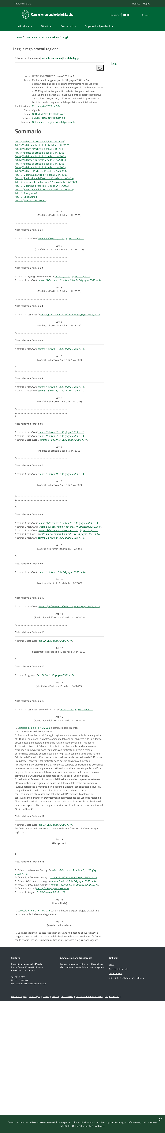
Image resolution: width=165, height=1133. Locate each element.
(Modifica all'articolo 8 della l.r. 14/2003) (59, 502)
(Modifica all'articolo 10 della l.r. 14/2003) (59, 616)
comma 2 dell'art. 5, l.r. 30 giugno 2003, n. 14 (62, 437)
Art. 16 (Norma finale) (27, 217)
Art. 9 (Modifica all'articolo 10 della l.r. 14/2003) (41, 188)
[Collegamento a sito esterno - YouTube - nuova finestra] (118, 15)
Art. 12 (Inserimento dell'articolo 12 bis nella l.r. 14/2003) (47, 201)
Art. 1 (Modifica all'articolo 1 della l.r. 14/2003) (41, 155)
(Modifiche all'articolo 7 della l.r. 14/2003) (59, 447)
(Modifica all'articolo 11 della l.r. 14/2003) (59, 654)
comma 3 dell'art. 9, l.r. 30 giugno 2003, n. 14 (62, 605)
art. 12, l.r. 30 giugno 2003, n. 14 (57, 720)
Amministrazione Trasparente (77, 1086)
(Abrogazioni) (59, 953)
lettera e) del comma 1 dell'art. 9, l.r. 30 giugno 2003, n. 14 (70, 597)
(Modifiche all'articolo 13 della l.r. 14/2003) (59, 768)
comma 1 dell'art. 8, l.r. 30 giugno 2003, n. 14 (62, 530)
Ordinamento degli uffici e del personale (55, 134)
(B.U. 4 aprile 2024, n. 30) (47, 116)
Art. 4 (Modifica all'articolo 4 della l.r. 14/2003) (41, 167)
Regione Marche (23, 3)
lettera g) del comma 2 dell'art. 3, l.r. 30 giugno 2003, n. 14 (72, 352)
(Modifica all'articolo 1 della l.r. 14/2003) (59, 236)
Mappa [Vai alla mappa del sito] (146, 4)
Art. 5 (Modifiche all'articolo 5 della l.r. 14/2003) (41, 171)
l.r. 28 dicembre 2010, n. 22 (52, 1010)
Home (19, 37)
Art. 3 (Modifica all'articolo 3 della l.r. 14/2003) (41, 163)
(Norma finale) (59, 1020)
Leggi (114, 65)
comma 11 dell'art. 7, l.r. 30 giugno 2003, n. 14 (65, 492)
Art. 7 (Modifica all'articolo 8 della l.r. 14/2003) (41, 180)
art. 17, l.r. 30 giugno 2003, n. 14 (57, 934)
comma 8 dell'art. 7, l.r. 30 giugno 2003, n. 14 (62, 488)
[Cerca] (147, 15)
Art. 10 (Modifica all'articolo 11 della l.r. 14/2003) (42, 192)
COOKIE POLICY (70, 1126)
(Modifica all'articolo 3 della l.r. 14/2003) (59, 324)
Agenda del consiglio (119, 1098)
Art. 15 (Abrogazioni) (26, 213)
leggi (67, 37)
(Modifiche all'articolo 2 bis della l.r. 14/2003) (59, 274)
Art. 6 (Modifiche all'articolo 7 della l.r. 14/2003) (41, 176)
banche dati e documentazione (43, 37)
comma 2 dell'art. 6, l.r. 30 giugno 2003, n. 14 (76, 993)
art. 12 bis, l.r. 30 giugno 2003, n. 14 (57, 758)
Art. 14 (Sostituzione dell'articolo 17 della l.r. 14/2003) (45, 209)
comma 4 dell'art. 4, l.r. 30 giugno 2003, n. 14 (62, 390)
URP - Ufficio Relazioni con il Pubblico (128, 1108)
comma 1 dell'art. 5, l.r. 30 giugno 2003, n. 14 (62, 433)
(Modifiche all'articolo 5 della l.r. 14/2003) (59, 401)
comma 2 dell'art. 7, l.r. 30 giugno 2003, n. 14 (76, 997)
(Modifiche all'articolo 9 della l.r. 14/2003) (59, 540)
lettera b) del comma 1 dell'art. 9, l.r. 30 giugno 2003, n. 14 (70, 585)
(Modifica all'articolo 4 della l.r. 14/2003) (59, 363)
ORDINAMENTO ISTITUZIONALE (50, 125)
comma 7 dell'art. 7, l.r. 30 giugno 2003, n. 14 (62, 483)
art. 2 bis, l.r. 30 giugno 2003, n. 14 (74, 306)
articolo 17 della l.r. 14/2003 (35, 817)
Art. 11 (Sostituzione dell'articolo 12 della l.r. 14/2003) (45, 196)
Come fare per (116, 1103)
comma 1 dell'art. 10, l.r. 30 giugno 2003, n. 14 (63, 643)
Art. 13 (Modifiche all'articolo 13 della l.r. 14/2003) (43, 205)
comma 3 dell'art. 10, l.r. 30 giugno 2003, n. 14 (76, 1001)
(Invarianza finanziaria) (59, 1045)
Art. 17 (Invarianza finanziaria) (31, 221)
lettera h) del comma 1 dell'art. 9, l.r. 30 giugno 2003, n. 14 (72, 601)
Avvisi (112, 1093)
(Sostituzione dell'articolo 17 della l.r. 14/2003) (59, 806)
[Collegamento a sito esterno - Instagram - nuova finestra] (122, 15)
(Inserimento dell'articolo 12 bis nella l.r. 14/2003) (59, 730)
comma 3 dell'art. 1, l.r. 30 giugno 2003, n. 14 (62, 263)
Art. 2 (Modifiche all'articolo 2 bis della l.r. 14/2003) (43, 159)
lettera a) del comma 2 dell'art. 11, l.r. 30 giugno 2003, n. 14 (71, 682)
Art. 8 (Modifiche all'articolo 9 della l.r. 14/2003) (41, 184)
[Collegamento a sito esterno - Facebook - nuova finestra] (115, 15)
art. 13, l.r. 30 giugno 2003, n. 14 (79, 796)
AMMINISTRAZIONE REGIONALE (51, 130)
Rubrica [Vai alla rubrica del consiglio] (136, 4)
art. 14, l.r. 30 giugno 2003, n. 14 (54, 1005)
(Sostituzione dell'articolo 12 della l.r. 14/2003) (59, 692)
